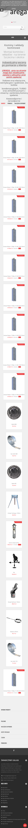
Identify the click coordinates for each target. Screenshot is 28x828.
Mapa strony (5, 823)
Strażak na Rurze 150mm (14, 602)
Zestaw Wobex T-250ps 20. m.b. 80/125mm (14, 276)
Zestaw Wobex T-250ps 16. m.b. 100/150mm (14, 246)
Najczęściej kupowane (6, 727)
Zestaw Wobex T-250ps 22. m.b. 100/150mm (14, 128)
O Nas (3, 810)
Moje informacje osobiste (8, 798)
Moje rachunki (5, 794)
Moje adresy (5, 796)
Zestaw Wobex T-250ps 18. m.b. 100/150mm (14, 187)
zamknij (13, 8)
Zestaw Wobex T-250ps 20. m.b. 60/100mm (14, 394)
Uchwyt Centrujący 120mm (14, 513)
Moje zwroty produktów (7, 792)
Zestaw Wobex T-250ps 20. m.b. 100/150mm (14, 157)
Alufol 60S (14, 483)
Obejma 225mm (14, 631)
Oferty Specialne (5, 732)
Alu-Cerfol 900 (14, 454)
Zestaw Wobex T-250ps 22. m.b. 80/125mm (14, 217)
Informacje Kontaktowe (7, 813)
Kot (14, 572)
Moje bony (4, 800)
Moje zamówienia (6, 789)
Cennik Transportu (6, 815)
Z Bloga (3, 738)
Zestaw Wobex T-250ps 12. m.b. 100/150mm (14, 365)
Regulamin (4, 817)
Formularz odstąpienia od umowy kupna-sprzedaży (14, 819)
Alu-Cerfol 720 (14, 661)
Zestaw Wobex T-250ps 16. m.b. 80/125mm (14, 335)
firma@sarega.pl (9, 780)
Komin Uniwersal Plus (14, 542)
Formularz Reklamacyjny (7, 821)
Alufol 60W (14, 424)
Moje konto (4, 784)
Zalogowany (5, 802)
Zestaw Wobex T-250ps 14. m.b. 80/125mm (14, 691)
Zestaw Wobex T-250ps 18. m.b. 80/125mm (14, 305)
